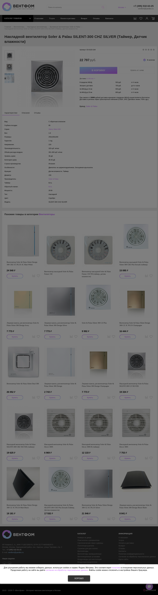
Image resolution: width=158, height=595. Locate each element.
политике (116, 568)
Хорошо (79, 578)
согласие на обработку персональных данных (67, 570)
